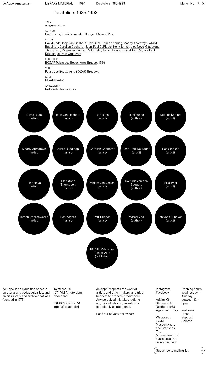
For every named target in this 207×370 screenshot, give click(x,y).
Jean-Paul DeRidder (99, 47)
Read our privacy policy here (115, 314)
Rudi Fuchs (52, 34)
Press (185, 314)
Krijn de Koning (112, 43)
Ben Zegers (140, 50)
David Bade (52, 43)
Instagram (163, 289)
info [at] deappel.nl (66, 307)
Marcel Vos (105, 34)
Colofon (186, 321)
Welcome (187, 310)
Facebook (162, 293)
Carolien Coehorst (72, 47)
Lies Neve (137, 47)
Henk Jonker (121, 47)
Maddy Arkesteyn (136, 43)
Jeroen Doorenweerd (117, 50)
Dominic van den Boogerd (79, 34)
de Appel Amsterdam (17, 3)
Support (187, 317)
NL (192, 3)
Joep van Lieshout (74, 43)
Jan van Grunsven (69, 54)
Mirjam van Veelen (74, 50)
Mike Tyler (94, 50)
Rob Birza (94, 43)
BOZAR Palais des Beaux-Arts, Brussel (71, 63)
